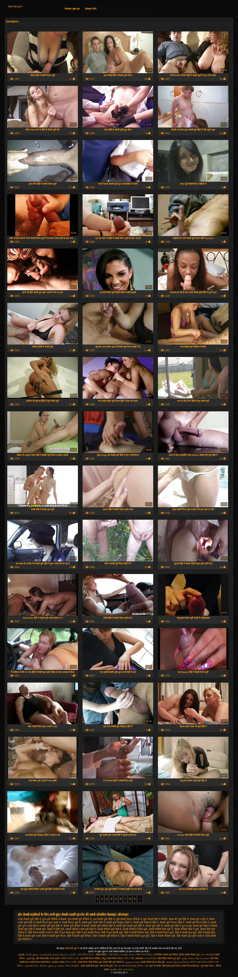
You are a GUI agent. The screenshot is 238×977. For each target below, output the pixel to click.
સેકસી (28, 954)
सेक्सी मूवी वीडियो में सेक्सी (76, 925)
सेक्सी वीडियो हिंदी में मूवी (186, 929)
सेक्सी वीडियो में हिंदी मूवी (135, 929)
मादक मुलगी (55, 958)
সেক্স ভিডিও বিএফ (85, 954)
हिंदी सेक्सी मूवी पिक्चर (171, 966)
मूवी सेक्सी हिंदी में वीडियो (155, 919)
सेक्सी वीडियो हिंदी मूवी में (161, 929)
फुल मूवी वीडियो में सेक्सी (54, 919)
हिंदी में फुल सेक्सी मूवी (112, 932)
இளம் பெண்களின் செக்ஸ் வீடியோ (50, 954)
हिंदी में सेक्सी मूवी (206, 932)
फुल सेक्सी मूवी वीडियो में (80, 919)
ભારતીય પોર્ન (115, 969)
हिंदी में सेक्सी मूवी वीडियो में (106, 935)
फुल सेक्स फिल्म (207, 966)
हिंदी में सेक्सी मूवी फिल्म (54, 935)
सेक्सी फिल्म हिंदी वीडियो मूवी (90, 962)
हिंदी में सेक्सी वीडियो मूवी (163, 935)
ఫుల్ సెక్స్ (31, 958)
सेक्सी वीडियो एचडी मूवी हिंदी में (81, 929)
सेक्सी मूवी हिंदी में (154, 925)
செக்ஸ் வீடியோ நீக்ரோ (177, 962)
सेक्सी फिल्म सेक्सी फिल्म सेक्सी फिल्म (35, 962)
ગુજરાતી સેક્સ (32, 966)
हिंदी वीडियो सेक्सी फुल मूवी (169, 958)
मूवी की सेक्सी (155, 966)
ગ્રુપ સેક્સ (128, 969)
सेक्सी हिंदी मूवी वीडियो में (113, 962)
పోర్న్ (103, 958)
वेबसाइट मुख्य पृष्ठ (72, 8)
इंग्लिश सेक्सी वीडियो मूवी (189, 954)
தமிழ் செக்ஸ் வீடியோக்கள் (195, 958)
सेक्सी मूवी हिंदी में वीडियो (205, 925)
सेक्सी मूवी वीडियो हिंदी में (103, 925)
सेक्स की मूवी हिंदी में (179, 919)
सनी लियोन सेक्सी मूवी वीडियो (166, 954)
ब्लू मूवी (21, 954)
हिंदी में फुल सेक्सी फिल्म (88, 932)
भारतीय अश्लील (58, 962)
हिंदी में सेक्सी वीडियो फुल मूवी (135, 935)
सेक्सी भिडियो (101, 954)
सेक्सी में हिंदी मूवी (55, 929)
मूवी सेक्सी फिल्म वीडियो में (129, 919)
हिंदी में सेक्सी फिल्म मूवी (161, 932)
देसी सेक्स (214, 958)
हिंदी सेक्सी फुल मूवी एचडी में (190, 935)
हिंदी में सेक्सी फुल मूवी (186, 932)
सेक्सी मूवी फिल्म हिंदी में (197, 922)
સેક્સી (73, 954)
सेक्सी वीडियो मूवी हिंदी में (109, 929)
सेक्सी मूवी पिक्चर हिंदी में (172, 922)
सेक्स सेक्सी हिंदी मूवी (89, 966)
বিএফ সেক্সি (71, 962)
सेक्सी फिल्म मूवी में (71, 922)
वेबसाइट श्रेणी (90, 8)
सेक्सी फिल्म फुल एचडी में (48, 922)
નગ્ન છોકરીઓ (207, 954)
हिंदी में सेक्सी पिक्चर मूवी (136, 932)
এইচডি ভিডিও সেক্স (70, 958)
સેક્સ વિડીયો (150, 958)
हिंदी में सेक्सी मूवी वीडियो (79, 935)
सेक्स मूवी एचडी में (199, 919)
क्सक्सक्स (139, 958)
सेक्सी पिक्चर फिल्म (115, 958)
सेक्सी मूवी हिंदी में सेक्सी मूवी (32, 929)
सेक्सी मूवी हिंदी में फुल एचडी (177, 925)
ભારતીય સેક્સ (127, 954)
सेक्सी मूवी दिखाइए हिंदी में (119, 922)
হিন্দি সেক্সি (129, 958)
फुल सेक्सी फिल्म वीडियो (90, 958)
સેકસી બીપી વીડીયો (127, 966)
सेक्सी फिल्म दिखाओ (190, 966)
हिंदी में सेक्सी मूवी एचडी (29, 935)
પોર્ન (115, 966)
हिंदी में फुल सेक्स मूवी (64, 932)
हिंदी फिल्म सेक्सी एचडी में (40, 932)
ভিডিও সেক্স (142, 966)
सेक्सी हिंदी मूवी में (15, 6)
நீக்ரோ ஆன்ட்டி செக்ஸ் (52, 966)
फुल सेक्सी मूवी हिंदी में (104, 919)
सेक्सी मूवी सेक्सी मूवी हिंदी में (130, 925)
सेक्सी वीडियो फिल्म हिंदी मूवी (153, 962)
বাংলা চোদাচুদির (72, 966)
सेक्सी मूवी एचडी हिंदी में (93, 922)
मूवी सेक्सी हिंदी (42, 958)
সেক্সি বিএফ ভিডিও (143, 954)
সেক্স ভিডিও (113, 954)
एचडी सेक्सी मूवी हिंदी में (29, 919)
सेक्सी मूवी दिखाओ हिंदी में (145, 922)
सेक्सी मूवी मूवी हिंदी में (51, 925)
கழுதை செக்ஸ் (132, 962)
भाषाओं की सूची (105, 966)
